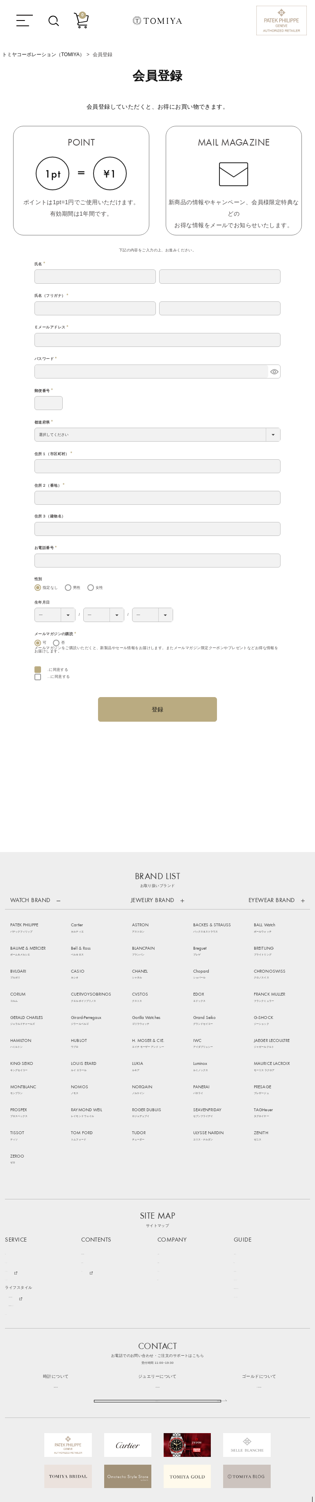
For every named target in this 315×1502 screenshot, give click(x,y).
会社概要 (165, 1175)
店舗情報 (165, 1183)
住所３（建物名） (49, 516)
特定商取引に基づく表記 (255, 1209)
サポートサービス (249, 1201)
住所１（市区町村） (54, 454)
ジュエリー (14, 1183)
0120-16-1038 (157, 1307)
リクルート (167, 1192)
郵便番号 (44, 391)
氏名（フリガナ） (52, 296)
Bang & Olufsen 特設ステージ (34, 1226)
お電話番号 (46, 548)
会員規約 (55, 670)
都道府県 (44, 422)
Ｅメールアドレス (52, 327)
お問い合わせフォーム (157, 1331)
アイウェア (14, 1201)
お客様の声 (90, 1183)
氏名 (40, 264)
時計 (9, 1175)
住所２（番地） (50, 485)
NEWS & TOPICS (96, 1175)
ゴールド (13, 1235)
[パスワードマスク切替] (274, 371)
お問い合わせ (245, 1192)
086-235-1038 (56, 1307)
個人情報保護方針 (62, 677)
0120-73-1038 (259, 1307)
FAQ (238, 1183)
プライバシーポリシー (253, 1218)
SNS (161, 1201)
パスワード (46, 359)
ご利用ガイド (245, 1175)
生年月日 (42, 602)
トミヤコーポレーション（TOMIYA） (43, 54)
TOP (310, 1497)
